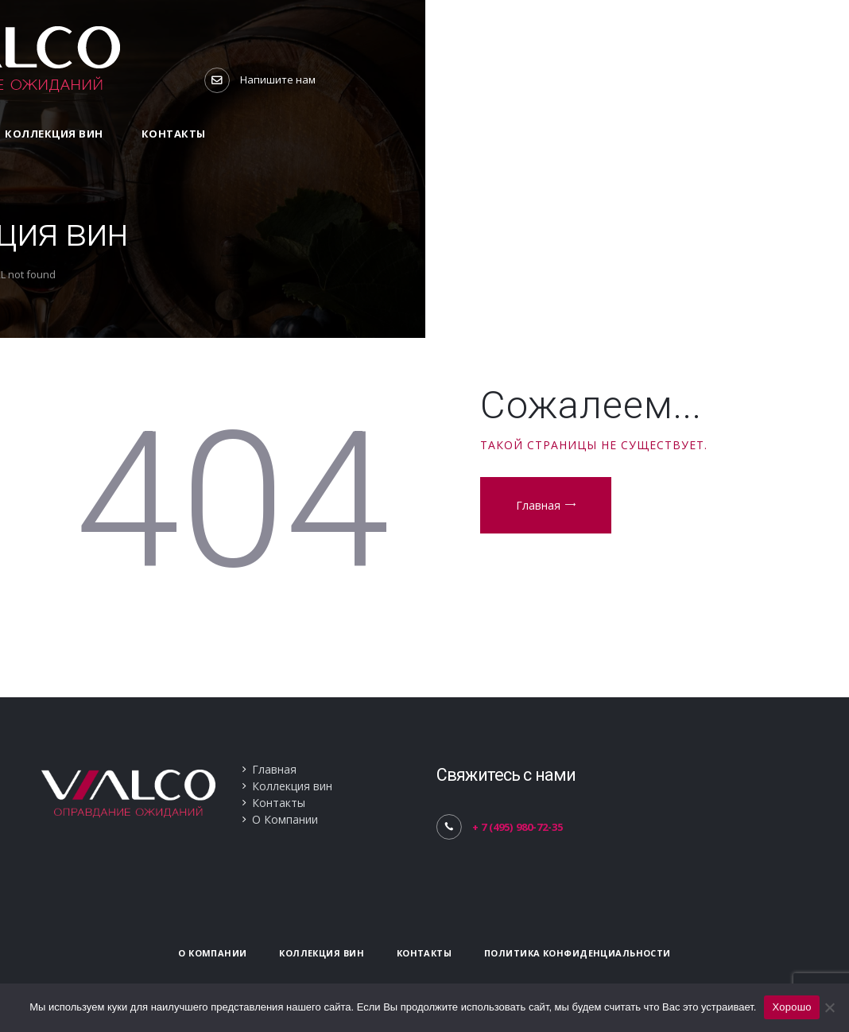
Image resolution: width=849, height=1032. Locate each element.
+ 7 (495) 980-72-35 (517, 827)
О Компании (285, 819)
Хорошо (791, 1007)
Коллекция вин (292, 785)
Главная (538, 505)
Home (384, 274)
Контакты (278, 802)
